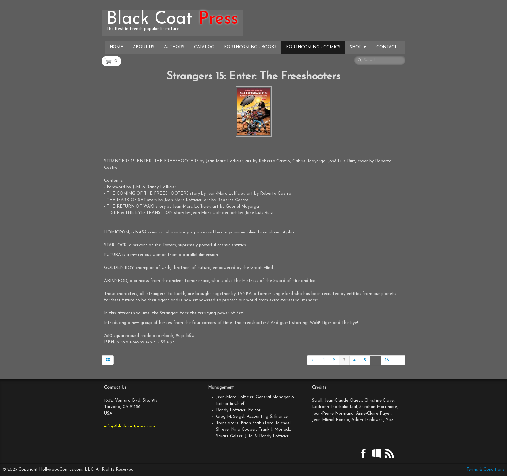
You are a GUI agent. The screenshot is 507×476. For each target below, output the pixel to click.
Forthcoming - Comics (313, 47)
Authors (174, 47)
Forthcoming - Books (250, 47)
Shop (358, 47)
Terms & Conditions (485, 469)
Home (116, 47)
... (375, 360)
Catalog (204, 47)
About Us (143, 47)
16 (387, 360)
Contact (386, 47)
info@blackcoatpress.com (129, 426)
